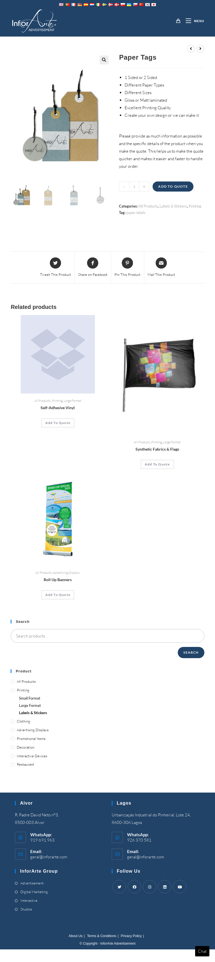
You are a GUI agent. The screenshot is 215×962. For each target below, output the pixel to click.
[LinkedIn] (164, 886)
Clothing (23, 721)
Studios (26, 909)
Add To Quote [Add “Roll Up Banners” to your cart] (57, 595)
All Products (148, 206)
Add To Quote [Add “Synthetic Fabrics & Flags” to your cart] (157, 464)
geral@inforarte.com (48, 856)
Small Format (29, 698)
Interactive (29, 900)
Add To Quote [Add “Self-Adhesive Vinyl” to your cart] (57, 423)
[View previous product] (191, 49)
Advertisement (32, 883)
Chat (202, 951)
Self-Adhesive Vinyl (58, 407)
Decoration (25, 747)
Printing (195, 206)
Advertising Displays (66, 572)
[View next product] (200, 49)
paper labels (136, 212)
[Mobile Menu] (192, 21)
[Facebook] (134, 886)
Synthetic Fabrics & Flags (157, 449)
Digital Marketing (34, 891)
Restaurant (25, 764)
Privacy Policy (131, 936)
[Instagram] (149, 886)
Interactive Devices (32, 756)
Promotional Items (31, 738)
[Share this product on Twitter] (55, 267)
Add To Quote (173, 186)
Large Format (72, 401)
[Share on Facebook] (93, 267)
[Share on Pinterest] (127, 267)
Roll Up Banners (58, 579)
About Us (75, 936)
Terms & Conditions (101, 936)
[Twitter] (119, 886)
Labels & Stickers (173, 206)
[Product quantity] (134, 186)
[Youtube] (179, 886)
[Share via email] (161, 267)
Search (190, 652)
